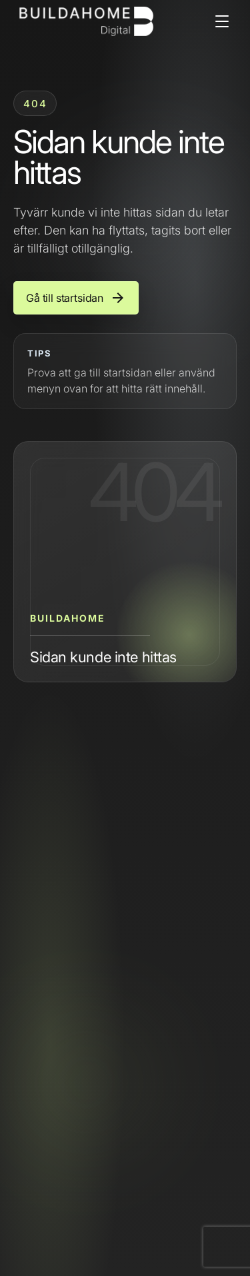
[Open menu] (222, 21)
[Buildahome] (86, 21)
